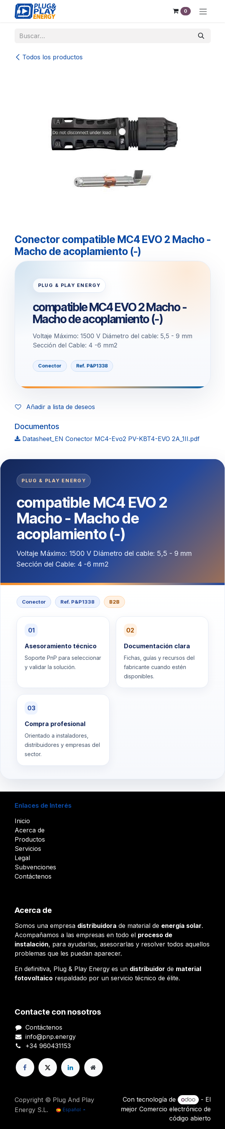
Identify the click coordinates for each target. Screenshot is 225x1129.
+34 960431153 (48, 1046)
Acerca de (30, 830)
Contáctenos (33, 876)
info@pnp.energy (50, 1036)
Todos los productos (49, 57)
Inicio (22, 821)
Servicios (28, 848)
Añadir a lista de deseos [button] (55, 407)
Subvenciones (35, 867)
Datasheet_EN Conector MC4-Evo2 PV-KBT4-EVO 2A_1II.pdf (107, 439)
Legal (22, 858)
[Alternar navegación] (203, 11)
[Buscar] (201, 36)
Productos (30, 839)
